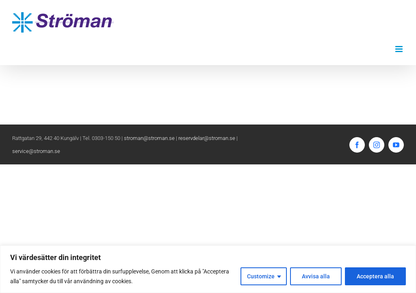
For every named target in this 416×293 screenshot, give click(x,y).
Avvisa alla (316, 276)
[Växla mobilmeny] (399, 49)
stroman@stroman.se (149, 138)
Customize (261, 276)
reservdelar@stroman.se (206, 138)
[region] (208, 269)
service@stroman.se (36, 151)
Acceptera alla (375, 276)
